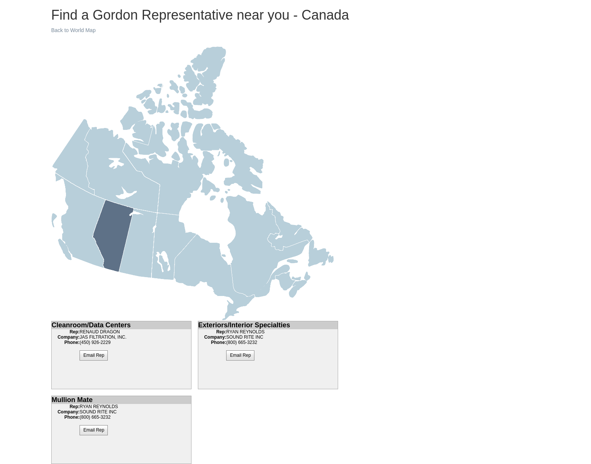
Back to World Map (73, 30)
